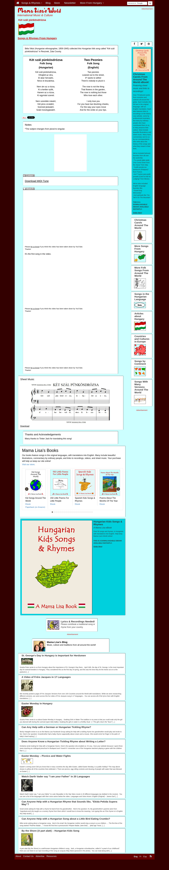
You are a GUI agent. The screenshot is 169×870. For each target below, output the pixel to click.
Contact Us (28, 856)
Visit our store (28, 464)
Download (24, 426)
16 (82, 512)
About (18, 856)
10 (70, 512)
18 (86, 512)
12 (74, 512)
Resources (52, 856)
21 (91, 512)
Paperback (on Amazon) (35, 507)
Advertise (40, 856)
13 (76, 512)
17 (84, 512)
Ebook (28, 504)
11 (72, 512)
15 (80, 512)
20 (90, 512)
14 (78, 512)
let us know (35, 247)
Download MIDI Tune (37, 181)
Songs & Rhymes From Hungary (37, 38)
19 (88, 512)
